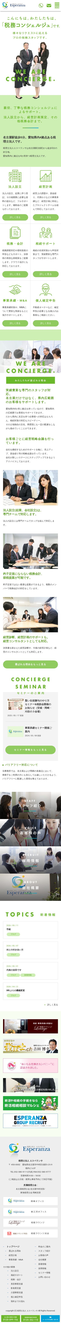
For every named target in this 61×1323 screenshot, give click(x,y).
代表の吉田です (13, 970)
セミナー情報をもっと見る (30, 750)
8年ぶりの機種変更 (15, 990)
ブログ (13, 934)
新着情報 (28, 975)
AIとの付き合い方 (14, 950)
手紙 (8, 929)
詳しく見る (15, 217)
